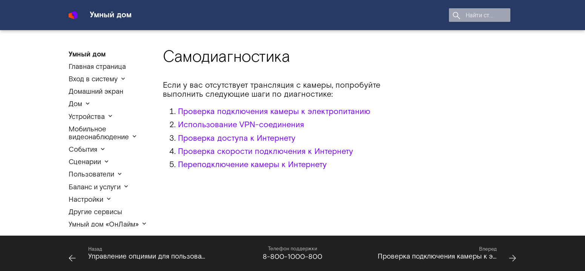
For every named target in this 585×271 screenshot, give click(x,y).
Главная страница (97, 67)
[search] (467, 15)
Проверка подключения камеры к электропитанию (274, 112)
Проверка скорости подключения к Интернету (265, 151)
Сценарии (85, 162)
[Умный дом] (73, 12)
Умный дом (87, 54)
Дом (75, 104)
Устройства (87, 117)
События (83, 149)
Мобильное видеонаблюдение (99, 133)
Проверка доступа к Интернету (237, 138)
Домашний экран (96, 92)
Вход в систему (93, 79)
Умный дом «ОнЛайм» (104, 224)
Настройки (86, 199)
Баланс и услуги (95, 187)
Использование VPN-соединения (241, 125)
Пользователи (91, 174)
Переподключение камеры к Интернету (252, 165)
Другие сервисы (95, 212)
